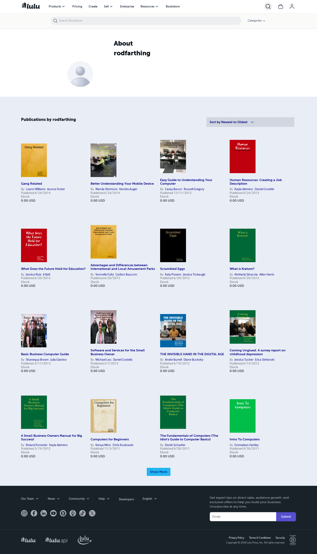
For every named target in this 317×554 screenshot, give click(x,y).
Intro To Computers (245, 439)
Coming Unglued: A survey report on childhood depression (257, 352)
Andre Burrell (173, 360)
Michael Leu (103, 360)
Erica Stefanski (264, 360)
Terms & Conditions (260, 537)
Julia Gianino (58, 360)
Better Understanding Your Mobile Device (122, 183)
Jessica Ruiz (33, 274)
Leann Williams (35, 189)
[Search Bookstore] (150, 21)
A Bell (46, 274)
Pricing (77, 6)
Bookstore (173, 6)
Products (55, 6)
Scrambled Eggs (172, 269)
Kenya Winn (103, 445)
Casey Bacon (173, 189)
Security (280, 537)
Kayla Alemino (244, 189)
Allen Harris (266, 274)
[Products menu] (63, 6)
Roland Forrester (37, 445)
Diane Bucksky (193, 360)
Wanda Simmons (106, 189)
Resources (147, 6)
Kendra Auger (128, 189)
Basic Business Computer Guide (45, 354)
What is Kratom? (242, 269)
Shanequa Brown (37, 360)
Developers (126, 498)
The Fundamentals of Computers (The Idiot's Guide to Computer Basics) (189, 437)
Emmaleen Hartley (247, 445)
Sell (106, 6)
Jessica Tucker (244, 360)
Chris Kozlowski (123, 445)
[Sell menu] (111, 6)
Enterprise (127, 6)
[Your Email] (243, 516)
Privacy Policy (236, 537)
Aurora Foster (56, 189)
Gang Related (31, 183)
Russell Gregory (194, 189)
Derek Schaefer (175, 445)
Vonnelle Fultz (104, 274)
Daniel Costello (264, 189)
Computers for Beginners (110, 439)
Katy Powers (173, 274)
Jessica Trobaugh (194, 274)
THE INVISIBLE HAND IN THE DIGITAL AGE (192, 354)
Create (93, 6)
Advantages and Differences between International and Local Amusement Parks (123, 267)
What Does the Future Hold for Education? (53, 269)
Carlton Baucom (126, 274)
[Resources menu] (156, 6)
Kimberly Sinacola (246, 274)
